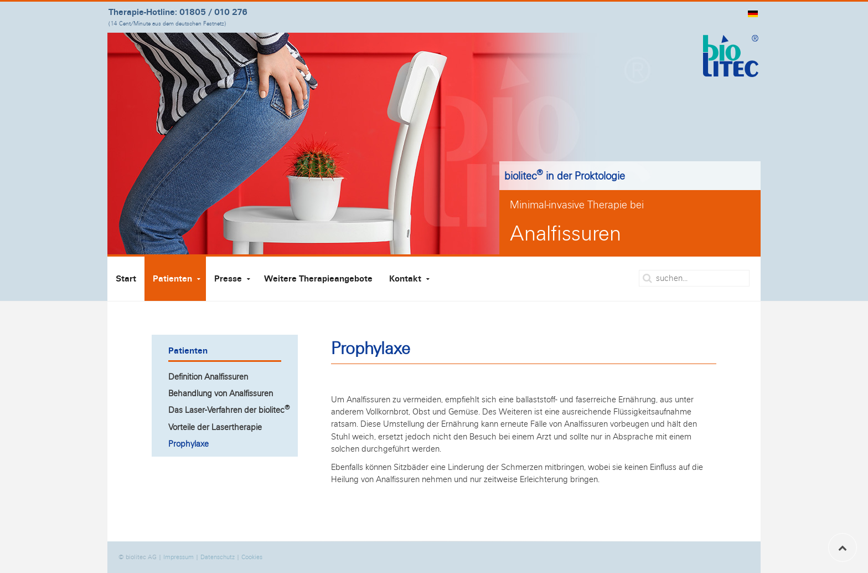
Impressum (178, 556)
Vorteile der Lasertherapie (215, 427)
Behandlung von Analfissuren (220, 393)
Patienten (172, 279)
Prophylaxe (188, 443)
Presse (228, 279)
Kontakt (405, 279)
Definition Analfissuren (208, 376)
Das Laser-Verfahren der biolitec (229, 409)
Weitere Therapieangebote (318, 279)
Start (126, 279)
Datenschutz (217, 556)
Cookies (251, 556)
